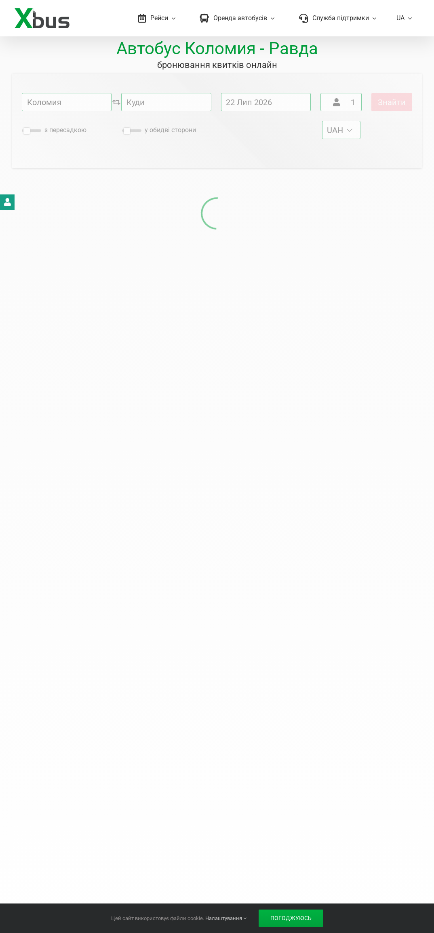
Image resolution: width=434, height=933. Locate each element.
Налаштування (225, 918)
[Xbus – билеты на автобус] (42, 11)
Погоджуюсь (291, 918)
